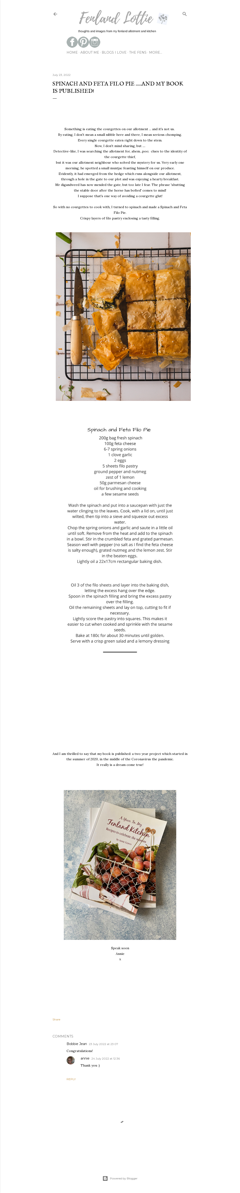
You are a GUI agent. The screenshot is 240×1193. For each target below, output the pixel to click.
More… (155, 52)
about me (89, 52)
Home (72, 52)
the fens (137, 52)
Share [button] (56, 1019)
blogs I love (114, 52)
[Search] (185, 13)
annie (85, 1058)
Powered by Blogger (120, 1178)
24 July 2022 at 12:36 (105, 1058)
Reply (71, 1079)
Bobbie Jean (77, 1044)
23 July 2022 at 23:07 (103, 1044)
